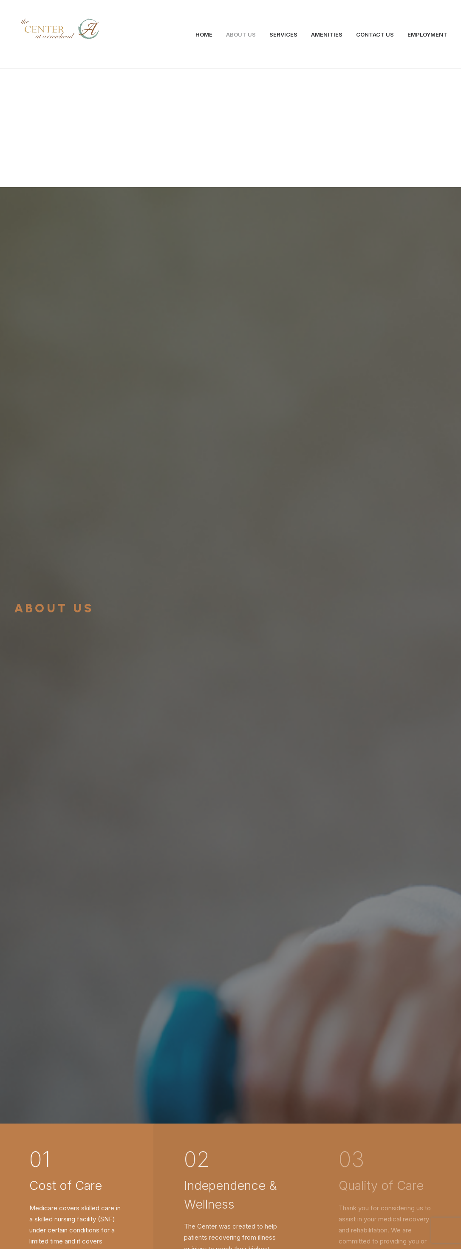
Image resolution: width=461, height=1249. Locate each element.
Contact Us (230, 1054)
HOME (203, 34)
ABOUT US (241, 34)
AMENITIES (326, 34)
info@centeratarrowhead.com (135, 1168)
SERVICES (283, 34)
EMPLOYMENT (427, 34)
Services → (67, 936)
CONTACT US (375, 34)
